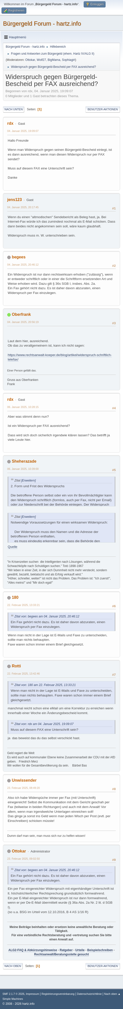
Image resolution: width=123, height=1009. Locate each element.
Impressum (33, 993)
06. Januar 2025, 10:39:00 (23, 468)
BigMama (54, 60)
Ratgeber (66, 950)
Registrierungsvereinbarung (58, 993)
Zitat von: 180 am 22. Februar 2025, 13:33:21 (45, 685)
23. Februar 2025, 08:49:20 (23, 787)
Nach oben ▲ (112, 993)
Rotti (16, 666)
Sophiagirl (68, 60)
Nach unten (13, 109)
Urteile (79, 950)
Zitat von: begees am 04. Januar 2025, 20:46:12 (46, 616)
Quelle (12, 547)
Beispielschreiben (100, 950)
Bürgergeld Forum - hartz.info (42, 23)
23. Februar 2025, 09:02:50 (23, 858)
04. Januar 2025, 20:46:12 (23, 264)
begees (18, 257)
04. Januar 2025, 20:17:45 (23, 207)
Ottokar (30, 60)
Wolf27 (41, 60)
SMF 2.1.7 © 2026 (13, 993)
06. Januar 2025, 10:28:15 (23, 406)
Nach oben (12, 966)
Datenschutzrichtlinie (89, 993)
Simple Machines (12, 998)
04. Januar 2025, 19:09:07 (23, 130)
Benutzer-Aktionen (103, 109)
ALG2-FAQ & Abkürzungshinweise (32, 950)
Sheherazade (24, 461)
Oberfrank (21, 314)
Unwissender (24, 780)
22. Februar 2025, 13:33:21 (23, 605)
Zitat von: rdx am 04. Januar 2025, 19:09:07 (43, 724)
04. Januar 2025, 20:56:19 (23, 322)
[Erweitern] (28, 480)
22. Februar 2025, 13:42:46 (23, 673)
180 (15, 597)
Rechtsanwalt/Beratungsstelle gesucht (61, 954)
